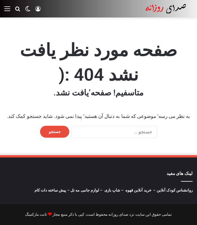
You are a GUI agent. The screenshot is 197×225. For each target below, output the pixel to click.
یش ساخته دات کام (49, 190)
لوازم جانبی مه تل (84, 190)
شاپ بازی (112, 190)
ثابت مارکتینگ (36, 214)
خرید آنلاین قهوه (138, 190)
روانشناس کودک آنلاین (175, 190)
